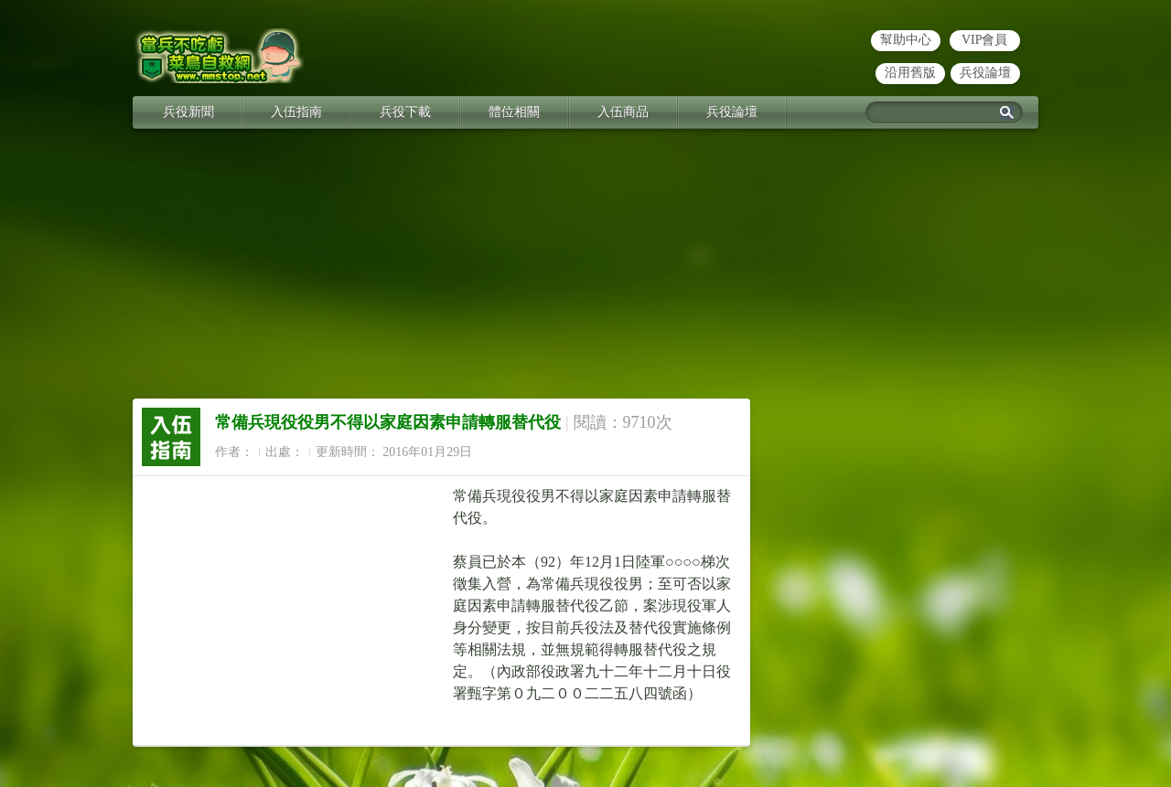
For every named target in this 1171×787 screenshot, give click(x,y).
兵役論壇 (985, 73)
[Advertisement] (585, 271)
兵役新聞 (188, 112)
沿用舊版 (910, 73)
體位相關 (514, 112)
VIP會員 (985, 40)
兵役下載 (405, 112)
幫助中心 (905, 40)
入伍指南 (296, 112)
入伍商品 (623, 112)
